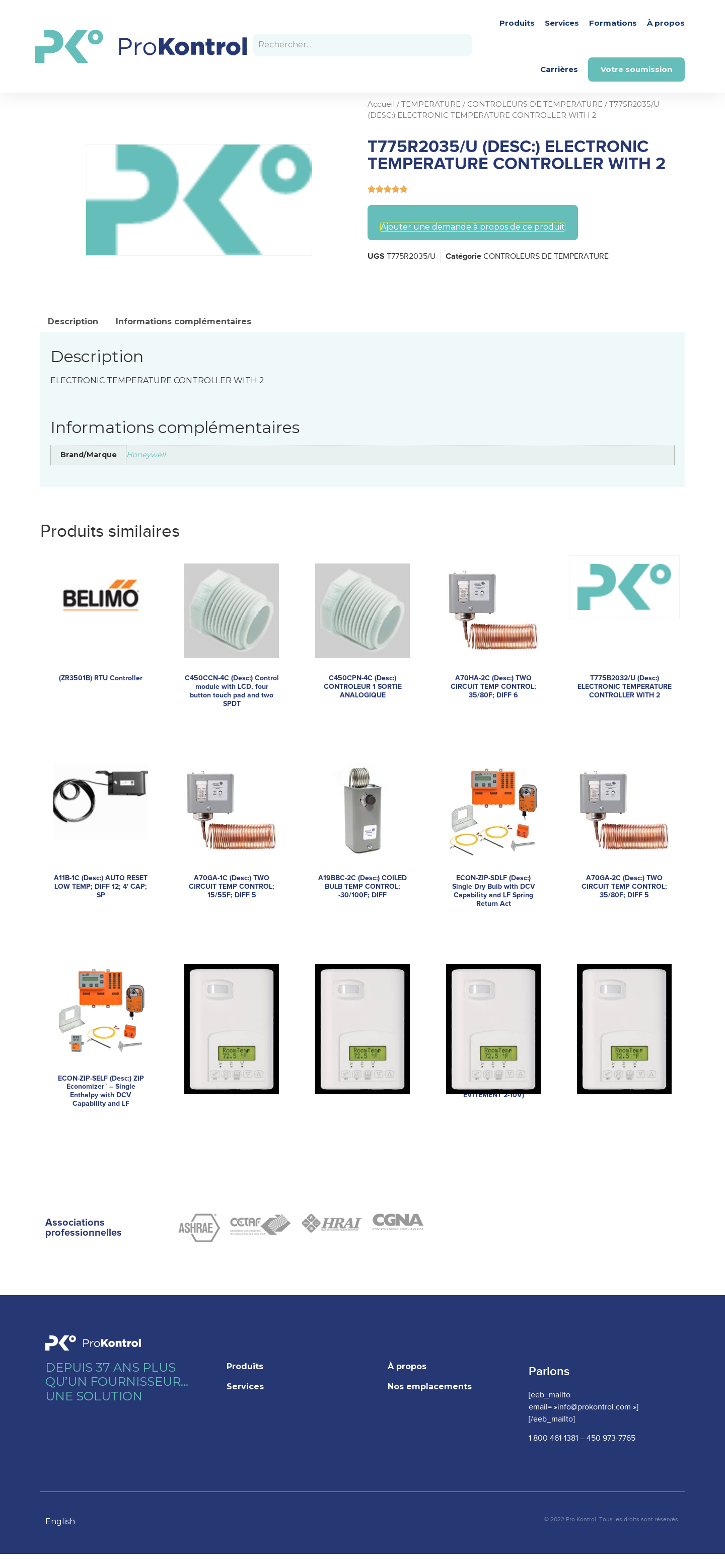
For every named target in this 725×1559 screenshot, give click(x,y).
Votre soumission (636, 69)
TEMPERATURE (431, 104)
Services (562, 23)
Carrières (559, 69)
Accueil (381, 104)
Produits (517, 23)
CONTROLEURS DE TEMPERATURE (535, 104)
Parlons (549, 1371)
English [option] (60, 1521)
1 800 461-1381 (553, 1438)
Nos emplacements (430, 1386)
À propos (666, 23)
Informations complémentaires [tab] (183, 321)
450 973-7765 (611, 1438)
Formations (613, 23)
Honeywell (146, 454)
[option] (65, 1522)
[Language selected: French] (65, 1521)
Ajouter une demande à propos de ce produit (473, 227)
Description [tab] (73, 321)
